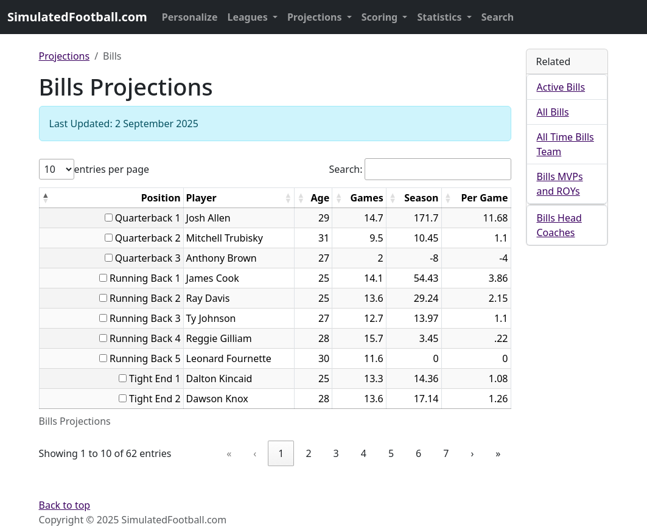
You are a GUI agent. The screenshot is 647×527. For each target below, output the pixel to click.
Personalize (190, 17)
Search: (346, 169)
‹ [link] (254, 453)
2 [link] (308, 453)
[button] (45, 198)
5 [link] (391, 453)
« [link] (228, 453)
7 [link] (446, 453)
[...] (109, 218)
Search (497, 17)
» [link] (497, 453)
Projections (315, 17)
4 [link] (363, 453)
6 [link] (418, 453)
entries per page (112, 169)
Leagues (249, 17)
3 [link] (336, 453)
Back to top (65, 505)
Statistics (440, 17)
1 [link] (281, 453)
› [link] (472, 453)
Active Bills (561, 87)
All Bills (553, 112)
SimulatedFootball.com (77, 17)
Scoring (381, 17)
